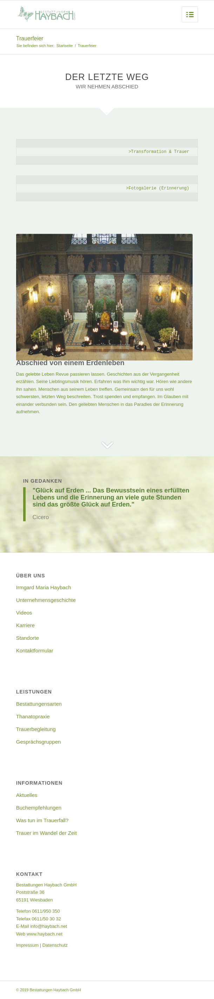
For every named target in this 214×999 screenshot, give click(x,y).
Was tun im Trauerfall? (42, 820)
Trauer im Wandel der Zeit (46, 833)
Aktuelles (27, 795)
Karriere (25, 625)
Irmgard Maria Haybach (43, 587)
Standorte (27, 638)
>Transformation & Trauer (158, 151)
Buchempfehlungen (38, 808)
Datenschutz (55, 945)
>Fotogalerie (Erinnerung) (157, 188)
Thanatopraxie (33, 716)
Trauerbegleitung (36, 729)
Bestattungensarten (39, 704)
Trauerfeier (30, 38)
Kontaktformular (34, 650)
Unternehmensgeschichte (46, 600)
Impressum (27, 945)
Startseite (64, 45)
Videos (24, 613)
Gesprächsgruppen (38, 742)
